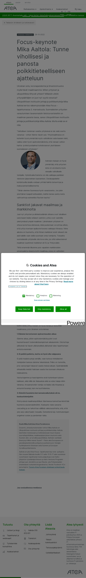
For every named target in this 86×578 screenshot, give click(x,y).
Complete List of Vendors (18, 286)
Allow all (63, 309)
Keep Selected (24, 309)
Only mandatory (44, 309)
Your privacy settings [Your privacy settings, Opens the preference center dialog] (42, 300)
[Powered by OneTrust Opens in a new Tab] (75, 321)
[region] (43, 289)
